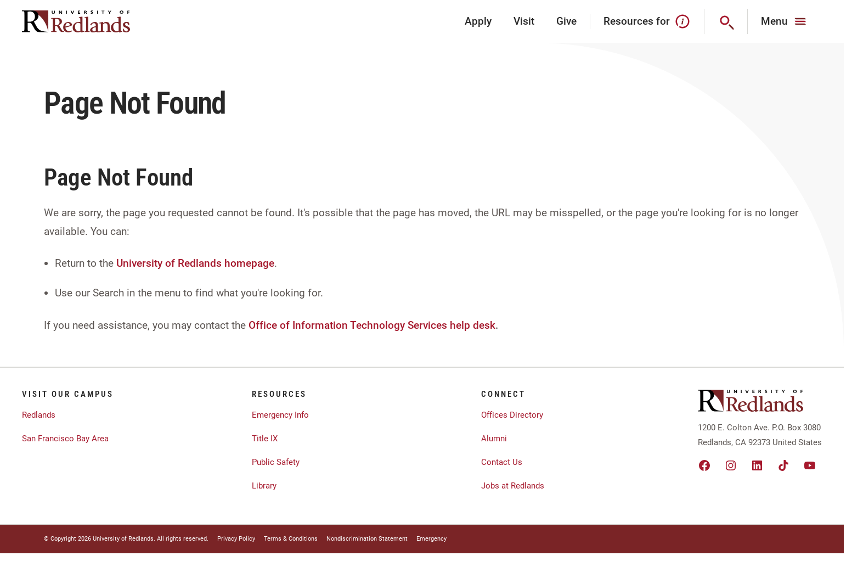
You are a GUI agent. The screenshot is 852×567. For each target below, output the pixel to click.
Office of (269, 325)
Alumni (494, 439)
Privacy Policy (236, 538)
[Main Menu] (785, 21)
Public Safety (276, 462)
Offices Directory (512, 415)
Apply (478, 21)
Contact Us (501, 462)
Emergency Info (280, 415)
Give (566, 21)
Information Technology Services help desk (393, 325)
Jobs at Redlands (512, 486)
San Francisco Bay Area (65, 439)
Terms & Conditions (291, 538)
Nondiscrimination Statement (367, 538)
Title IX (265, 439)
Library (264, 486)
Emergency (431, 538)
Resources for (647, 21)
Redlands (38, 415)
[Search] (726, 21)
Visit (524, 21)
